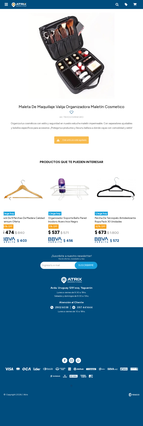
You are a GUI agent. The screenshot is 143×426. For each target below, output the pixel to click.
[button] (117, 4)
